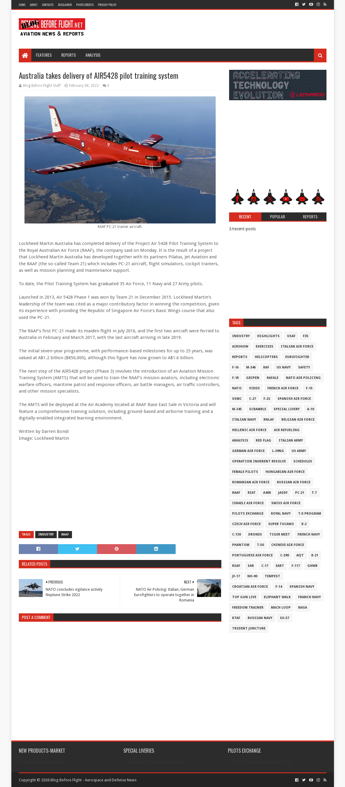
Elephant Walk (277, 597)
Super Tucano (281, 524)
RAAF (65, 534)
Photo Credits (84, 4)
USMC (237, 399)
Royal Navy (281, 514)
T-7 (314, 493)
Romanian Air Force (250, 482)
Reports (68, 55)
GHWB (312, 566)
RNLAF (268, 420)
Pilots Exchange (247, 514)
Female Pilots (245, 472)
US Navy (284, 367)
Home (22, 4)
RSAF (236, 566)
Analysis (92, 55)
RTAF (236, 618)
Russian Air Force (293, 482)
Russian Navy (260, 618)
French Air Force (282, 388)
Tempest (272, 576)
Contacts (47, 4)
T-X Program (309, 514)
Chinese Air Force (287, 545)
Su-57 (284, 618)
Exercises (264, 346)
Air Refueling (287, 430)
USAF (291, 336)
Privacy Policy (107, 4)
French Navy (309, 534)
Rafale (272, 378)
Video (254, 388)
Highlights (268, 336)
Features (44, 55)
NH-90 (252, 576)
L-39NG (278, 451)
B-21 (314, 555)
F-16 (235, 367)
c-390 (284, 555)
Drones (255, 534)
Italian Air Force (297, 346)
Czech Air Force (246, 524)
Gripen (252, 378)
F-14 (278, 587)
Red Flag (263, 440)
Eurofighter (297, 357)
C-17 (264, 566)
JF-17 (236, 576)
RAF (266, 367)
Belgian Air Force (298, 420)
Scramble (257, 409)
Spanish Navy (301, 587)
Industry (46, 534)
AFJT (300, 555)
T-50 (260, 545)
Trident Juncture (249, 628)
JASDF (283, 493)
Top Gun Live (244, 597)
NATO (237, 388)
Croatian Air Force (250, 587)
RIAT (252, 493)
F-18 (235, 378)
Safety (304, 367)
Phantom (240, 545)
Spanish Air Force (294, 399)
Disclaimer (65, 4)
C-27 (252, 399)
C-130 (236, 534)
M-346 (251, 367)
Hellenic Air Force (249, 430)
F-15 (309, 388)
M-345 (237, 409)
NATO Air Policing (303, 378)
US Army (299, 451)
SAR (251, 566)
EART (280, 566)
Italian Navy (244, 420)
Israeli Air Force (248, 503)
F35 (305, 336)
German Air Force (248, 451)
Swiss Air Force (285, 503)
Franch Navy (309, 597)
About (33, 4)
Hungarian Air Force (285, 472)
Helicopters (266, 357)
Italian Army (291, 440)
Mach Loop (281, 607)
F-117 (296, 566)
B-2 (303, 524)
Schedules (302, 461)
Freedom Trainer (247, 607)
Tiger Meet (279, 534)
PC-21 (299, 493)
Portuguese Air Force (252, 555)
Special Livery (287, 409)
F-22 (266, 399)
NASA (302, 607)
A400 (267, 493)
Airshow (240, 346)
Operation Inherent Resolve (259, 461)
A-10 (310, 409)
